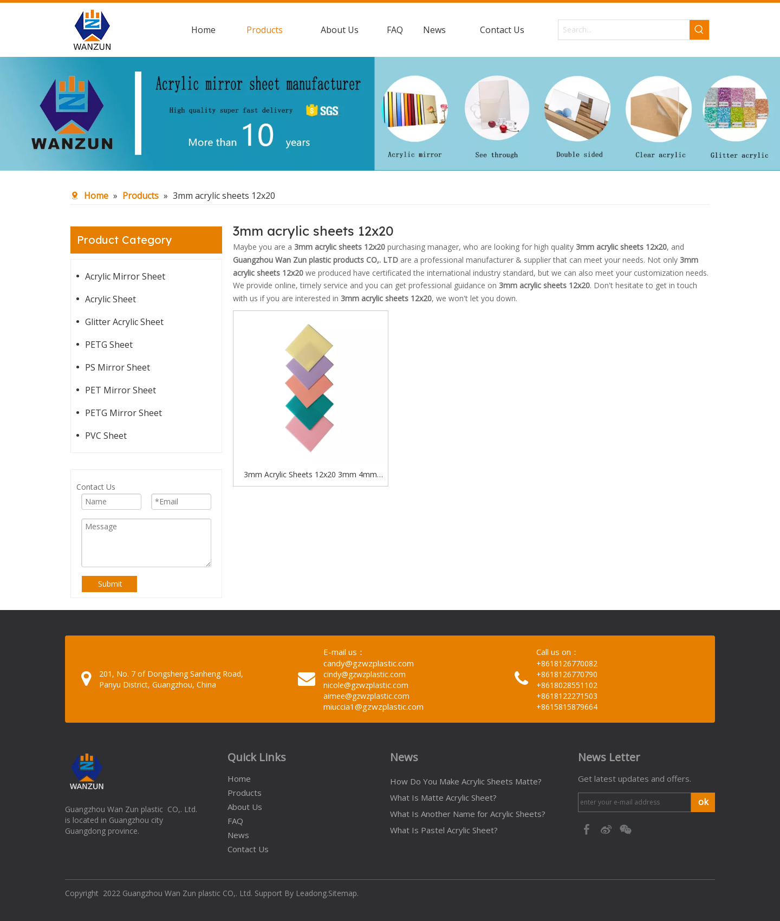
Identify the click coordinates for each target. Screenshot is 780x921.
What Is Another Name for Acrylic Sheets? (467, 813)
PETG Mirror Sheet (123, 413)
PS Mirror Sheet (117, 367)
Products (244, 792)
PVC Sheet (106, 436)
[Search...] (624, 30)
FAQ (235, 820)
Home (239, 778)
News (238, 834)
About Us (244, 806)
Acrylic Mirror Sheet (125, 276)
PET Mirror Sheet (120, 390)
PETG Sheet (109, 345)
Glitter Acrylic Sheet (124, 322)
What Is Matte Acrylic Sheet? (443, 797)
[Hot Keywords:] (699, 30)
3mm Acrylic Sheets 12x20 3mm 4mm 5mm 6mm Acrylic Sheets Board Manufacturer (310, 475)
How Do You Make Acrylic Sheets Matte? (466, 781)
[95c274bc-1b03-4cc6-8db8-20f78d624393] (390, 114)
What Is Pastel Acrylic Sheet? (444, 830)
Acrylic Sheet (110, 299)
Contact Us (248, 849)
